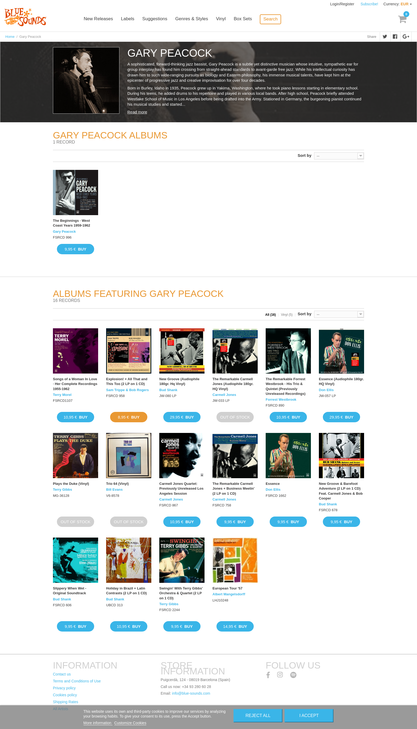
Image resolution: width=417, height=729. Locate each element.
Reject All (257, 715)
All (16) (270, 315)
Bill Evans (114, 490)
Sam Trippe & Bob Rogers (127, 390)
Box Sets (249, 19)
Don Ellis (326, 390)
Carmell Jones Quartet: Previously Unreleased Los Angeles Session (181, 488)
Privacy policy (64, 688)
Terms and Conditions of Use (77, 681)
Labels (134, 19)
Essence (273, 484)
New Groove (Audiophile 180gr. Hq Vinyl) (179, 381)
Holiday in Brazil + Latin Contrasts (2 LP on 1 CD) (126, 590)
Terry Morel (62, 395)
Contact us (62, 674)
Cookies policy (65, 695)
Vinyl (227, 19)
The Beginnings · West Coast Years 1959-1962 (71, 223)
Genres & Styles (197, 19)
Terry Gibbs (62, 490)
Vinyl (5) (287, 315)
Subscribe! (369, 4)
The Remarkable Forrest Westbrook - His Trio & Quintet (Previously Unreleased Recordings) (286, 386)
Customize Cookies (130, 723)
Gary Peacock (64, 232)
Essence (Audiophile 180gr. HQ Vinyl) (341, 381)
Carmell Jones (224, 395)
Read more (137, 112)
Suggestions (161, 19)
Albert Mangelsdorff (228, 594)
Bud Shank (168, 390)
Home (10, 37)
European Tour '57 (227, 588)
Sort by (304, 155)
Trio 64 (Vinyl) (117, 484)
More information (98, 723)
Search (276, 19)
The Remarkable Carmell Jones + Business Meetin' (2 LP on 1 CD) (233, 488)
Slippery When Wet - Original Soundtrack (69, 590)
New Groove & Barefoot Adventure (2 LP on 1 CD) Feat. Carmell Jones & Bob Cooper (341, 491)
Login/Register (342, 4)
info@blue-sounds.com (191, 693)
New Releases (104, 19)
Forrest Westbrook (281, 400)
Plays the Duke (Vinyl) (71, 484)
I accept (309, 715)
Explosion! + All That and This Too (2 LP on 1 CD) (126, 381)
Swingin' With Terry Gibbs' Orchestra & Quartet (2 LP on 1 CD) (181, 593)
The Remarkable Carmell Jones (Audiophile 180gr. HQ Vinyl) (232, 384)
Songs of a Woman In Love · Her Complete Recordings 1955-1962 (75, 384)
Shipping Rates (65, 702)
